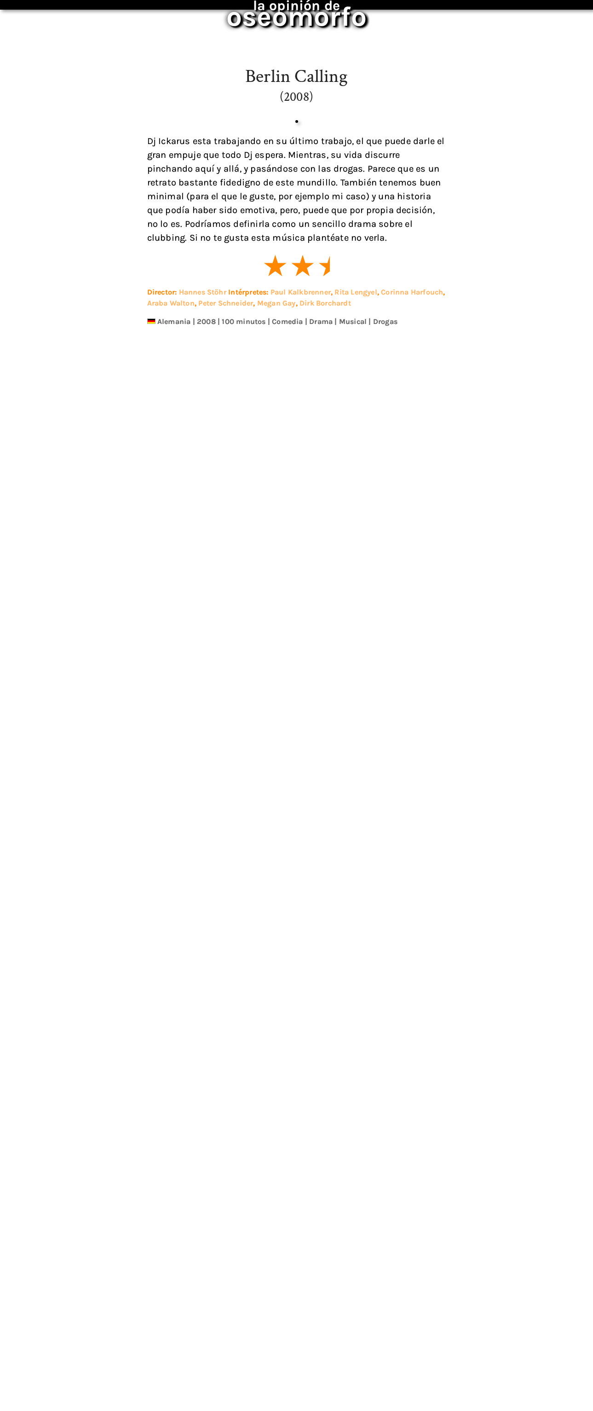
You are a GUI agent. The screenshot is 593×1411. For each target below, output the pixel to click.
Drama (321, 832)
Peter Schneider (225, 814)
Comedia (287, 832)
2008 (206, 832)
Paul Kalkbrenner (301, 802)
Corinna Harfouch (412, 802)
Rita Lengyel (355, 802)
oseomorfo (290, 11)
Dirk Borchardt (325, 814)
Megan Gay (276, 814)
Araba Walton (171, 814)
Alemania (174, 832)
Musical (353, 832)
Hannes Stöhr (202, 802)
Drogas (385, 832)
